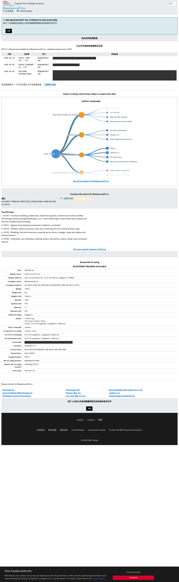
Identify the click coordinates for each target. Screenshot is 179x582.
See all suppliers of (91, 181)
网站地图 (52, 430)
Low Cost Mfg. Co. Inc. (76, 396)
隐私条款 (64, 430)
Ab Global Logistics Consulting (17, 396)
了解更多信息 (50, 85)
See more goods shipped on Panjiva (89, 249)
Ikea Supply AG (73, 390)
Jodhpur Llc (114, 393)
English (80, 420)
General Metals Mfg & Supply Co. (18, 393)
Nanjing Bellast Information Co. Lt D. (126, 390)
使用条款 (41, 430)
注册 (8, 31)
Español (91, 420)
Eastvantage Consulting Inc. (122, 396)
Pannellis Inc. (9, 390)
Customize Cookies (97, 430)
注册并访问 (68, 199)
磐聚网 (9, 3)
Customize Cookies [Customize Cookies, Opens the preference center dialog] (133, 574)
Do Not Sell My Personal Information (125, 430)
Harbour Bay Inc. (73, 393)
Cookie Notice (78, 430)
